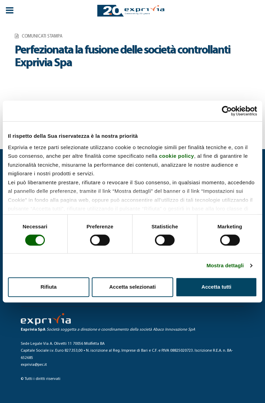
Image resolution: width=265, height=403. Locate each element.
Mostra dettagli (225, 265)
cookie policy (176, 156)
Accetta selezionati (132, 287)
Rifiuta (48, 287)
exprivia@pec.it (34, 365)
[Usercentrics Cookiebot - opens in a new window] (227, 111)
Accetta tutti (217, 287)
